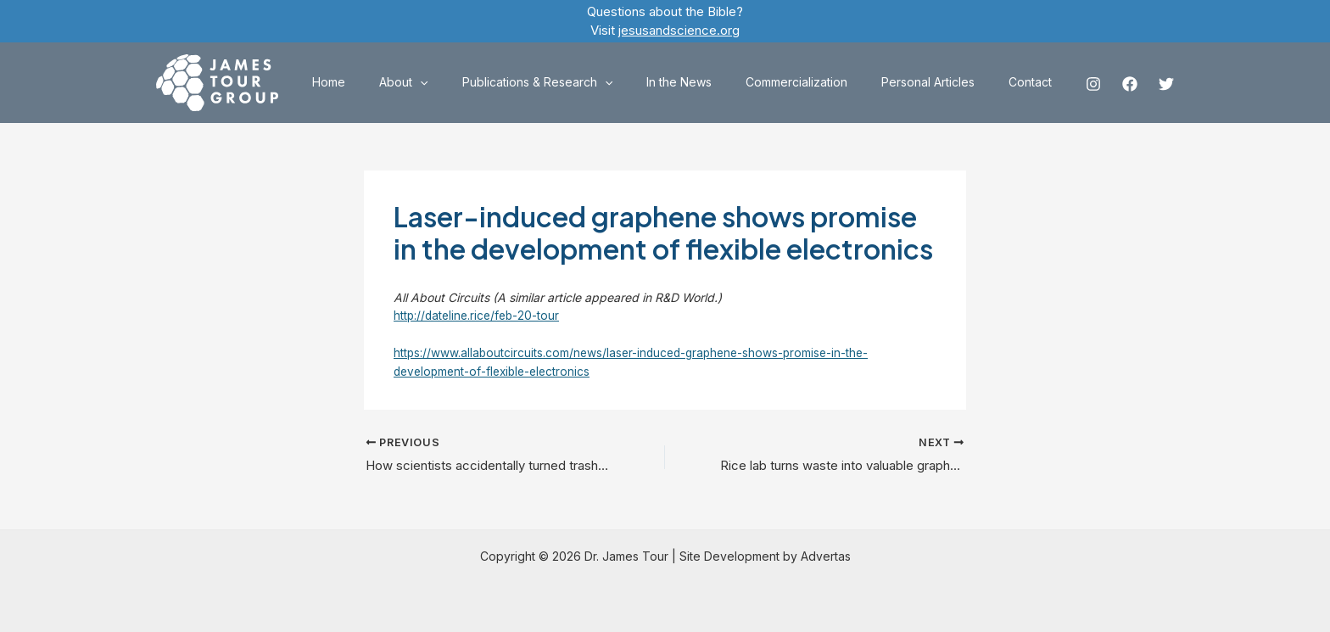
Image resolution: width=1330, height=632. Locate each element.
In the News (714, 82)
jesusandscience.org (679, 30)
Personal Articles (943, 82)
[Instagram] (1093, 84)
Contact (1035, 82)
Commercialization (822, 82)
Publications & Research (583, 82)
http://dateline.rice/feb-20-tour (479, 315)
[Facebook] (1129, 84)
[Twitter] (1166, 84)
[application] (475, 82)
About (459, 82)
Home (394, 82)
